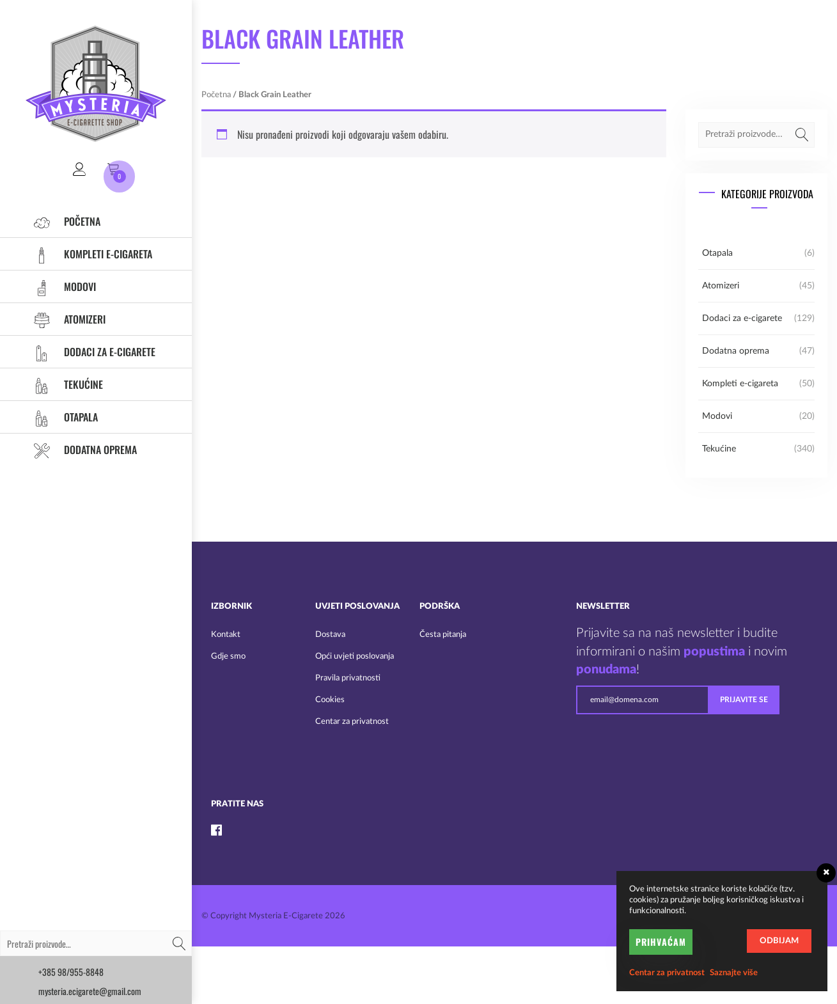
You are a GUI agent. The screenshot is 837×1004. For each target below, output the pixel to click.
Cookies (330, 700)
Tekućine (64, 384)
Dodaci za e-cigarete (90, 352)
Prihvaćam (661, 941)
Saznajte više (734, 973)
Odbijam (779, 941)
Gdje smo (228, 656)
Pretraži (179, 943)
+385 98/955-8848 (71, 971)
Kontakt (225, 635)
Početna (63, 221)
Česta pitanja (442, 635)
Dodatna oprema (81, 450)
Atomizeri (66, 319)
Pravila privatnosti (347, 678)
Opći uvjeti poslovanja (354, 656)
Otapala (62, 417)
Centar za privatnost (352, 722)
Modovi (61, 286)
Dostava (330, 635)
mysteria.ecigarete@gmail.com (89, 991)
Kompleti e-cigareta (89, 254)
